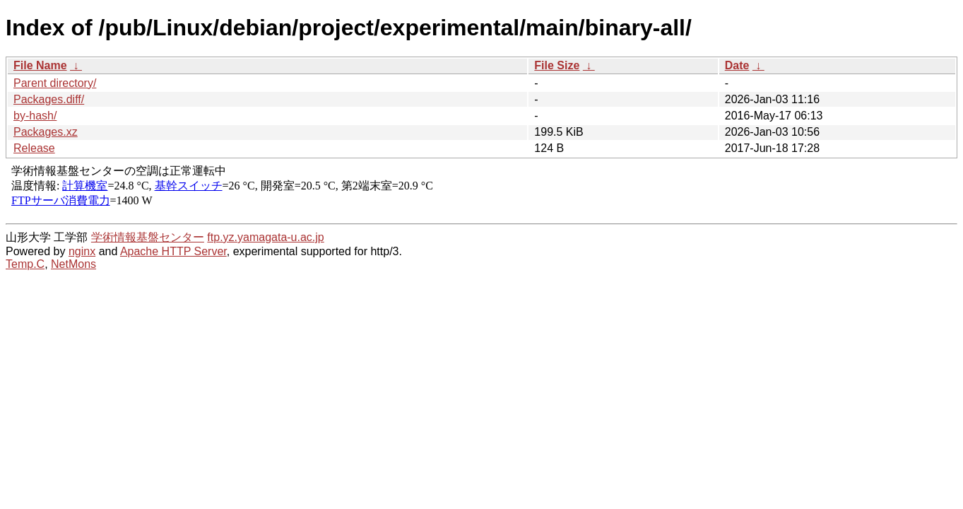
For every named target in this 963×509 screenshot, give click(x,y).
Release (34, 148)
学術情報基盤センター (147, 237)
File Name (40, 65)
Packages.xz (45, 132)
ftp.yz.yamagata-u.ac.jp (265, 237)
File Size (556, 65)
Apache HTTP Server (173, 251)
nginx (82, 251)
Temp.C (25, 264)
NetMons (73, 264)
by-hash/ (35, 116)
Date (737, 65)
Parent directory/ (54, 83)
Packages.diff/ (48, 99)
